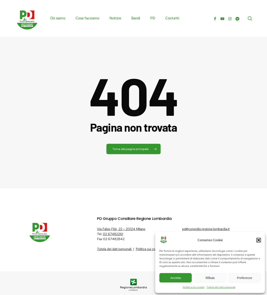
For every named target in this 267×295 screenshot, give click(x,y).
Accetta (175, 278)
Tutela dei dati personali (221, 287)
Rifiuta (210, 278)
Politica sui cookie (193, 287)
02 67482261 (113, 234)
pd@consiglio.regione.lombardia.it (206, 229)
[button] (259, 240)
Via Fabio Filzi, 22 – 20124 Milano (121, 229)
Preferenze (244, 278)
